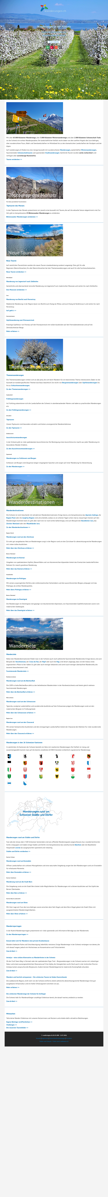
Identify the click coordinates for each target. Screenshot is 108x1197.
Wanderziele (11, 654)
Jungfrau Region (28, 518)
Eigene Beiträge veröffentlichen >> (19, 1022)
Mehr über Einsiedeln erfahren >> (18, 872)
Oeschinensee (20, 662)
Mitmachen (10, 1013)
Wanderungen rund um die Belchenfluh (20, 681)
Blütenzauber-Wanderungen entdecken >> (22, 217)
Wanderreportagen (13, 926)
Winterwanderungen (88, 150)
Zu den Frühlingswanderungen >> (18, 410)
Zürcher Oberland (12, 523)
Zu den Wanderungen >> (15, 466)
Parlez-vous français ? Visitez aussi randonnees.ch (54, 1041)
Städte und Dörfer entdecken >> (18, 851)
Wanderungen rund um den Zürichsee (20, 537)
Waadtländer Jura (33, 523)
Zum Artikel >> (11, 951)
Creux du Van (34, 662)
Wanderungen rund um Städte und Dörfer (23, 837)
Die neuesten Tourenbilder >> (17, 1028)
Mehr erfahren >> (12, 987)
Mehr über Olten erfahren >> (17, 914)
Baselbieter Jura (87, 521)
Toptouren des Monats (15, 205)
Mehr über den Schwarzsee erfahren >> (21, 713)
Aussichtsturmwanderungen (16, 437)
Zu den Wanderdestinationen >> (18, 527)
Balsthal (78, 845)
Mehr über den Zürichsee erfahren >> (20, 548)
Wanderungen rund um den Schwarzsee (20, 701)
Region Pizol (10, 518)
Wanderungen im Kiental (15, 558)
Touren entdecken (54, 42)
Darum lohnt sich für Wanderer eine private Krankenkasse (27, 941)
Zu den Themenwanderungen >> (18, 389)
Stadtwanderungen (52, 153)
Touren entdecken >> (14, 159)
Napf (44, 662)
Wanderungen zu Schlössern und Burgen (21, 458)
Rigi (58, 662)
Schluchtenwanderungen (20, 385)
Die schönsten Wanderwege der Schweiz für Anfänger (26, 994)
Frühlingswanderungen (14, 399)
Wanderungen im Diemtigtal (16, 599)
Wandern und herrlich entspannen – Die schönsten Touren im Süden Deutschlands (36, 977)
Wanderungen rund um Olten (17, 902)
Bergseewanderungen (70, 382)
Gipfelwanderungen (89, 382)
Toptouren (10, 419)
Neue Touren (11, 261)
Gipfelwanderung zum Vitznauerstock (20, 320)
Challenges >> (11, 1025)
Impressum (45, 1038)
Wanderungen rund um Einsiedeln (18, 861)
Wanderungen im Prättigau (16, 578)
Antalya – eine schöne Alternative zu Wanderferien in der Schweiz (30, 957)
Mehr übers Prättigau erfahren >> (18, 589)
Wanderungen (65, 150)
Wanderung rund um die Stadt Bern (19, 882)
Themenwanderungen (15, 375)
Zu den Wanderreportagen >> (17, 934)
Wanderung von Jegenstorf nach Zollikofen (22, 281)
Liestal (17, 848)
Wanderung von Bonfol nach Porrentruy (20, 299)
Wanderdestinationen (15, 510)
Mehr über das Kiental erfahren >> (19, 569)
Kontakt (38, 1038)
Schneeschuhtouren (25, 153)
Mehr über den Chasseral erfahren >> (20, 733)
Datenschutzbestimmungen (57, 1038)
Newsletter (69, 1038)
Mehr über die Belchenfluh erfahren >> (20, 692)
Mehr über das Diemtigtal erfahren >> (20, 610)
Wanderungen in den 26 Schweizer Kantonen (24, 742)
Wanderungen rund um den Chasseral (20, 722)
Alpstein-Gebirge (91, 515)
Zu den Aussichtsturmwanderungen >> (20, 449)
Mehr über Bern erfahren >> (16, 893)
